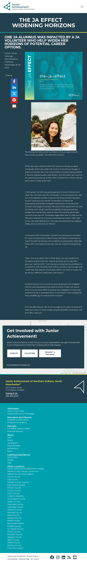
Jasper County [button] (13, 501)
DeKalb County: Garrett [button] (18, 482)
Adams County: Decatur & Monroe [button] (22, 471)
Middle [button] (10, 460)
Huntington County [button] (16, 499)
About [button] (10, 435)
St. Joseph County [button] (15, 529)
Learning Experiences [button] (18, 455)
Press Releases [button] (14, 446)
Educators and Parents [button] (19, 417)
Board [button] (10, 440)
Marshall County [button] (14, 512)
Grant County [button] (13, 493)
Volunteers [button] (13, 409)
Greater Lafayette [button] (15, 496)
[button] (52, 557)
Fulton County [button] (14, 491)
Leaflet (62, 373)
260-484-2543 (12, 396)
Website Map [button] (24, 559)
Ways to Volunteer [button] (15, 411)
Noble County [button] (13, 521)
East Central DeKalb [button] (16, 485)
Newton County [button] (14, 518)
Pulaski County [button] (14, 526)
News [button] (9, 451)
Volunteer (29, 353)
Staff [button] (9, 437)
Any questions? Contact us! (18, 365)
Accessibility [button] (12, 559)
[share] (14, 82)
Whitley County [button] (14, 545)
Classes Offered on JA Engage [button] (20, 414)
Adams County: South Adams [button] (20, 474)
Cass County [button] (12, 480)
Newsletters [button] (12, 448)
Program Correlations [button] (17, 422)
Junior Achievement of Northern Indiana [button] (25, 469)
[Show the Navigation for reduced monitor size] (82, 6)
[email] (14, 107)
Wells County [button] (13, 540)
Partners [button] (11, 426)
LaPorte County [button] (14, 510)
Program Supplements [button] (17, 420)
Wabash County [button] (14, 537)
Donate (14, 353)
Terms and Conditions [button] (16, 556)
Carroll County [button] (14, 477)
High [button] (9, 463)
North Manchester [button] (15, 523)
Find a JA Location (15, 548)
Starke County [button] (13, 532)
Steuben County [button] (14, 534)
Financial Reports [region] (15, 431)
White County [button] (13, 543)
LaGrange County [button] (15, 507)
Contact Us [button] (11, 393)
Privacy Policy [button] (32, 556)
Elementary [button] (12, 457)
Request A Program (50, 353)
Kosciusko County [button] (15, 504)
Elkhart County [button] (14, 488)
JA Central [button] (35, 559)
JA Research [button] (12, 443)
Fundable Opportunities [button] (18, 429)
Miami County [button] (13, 515)
